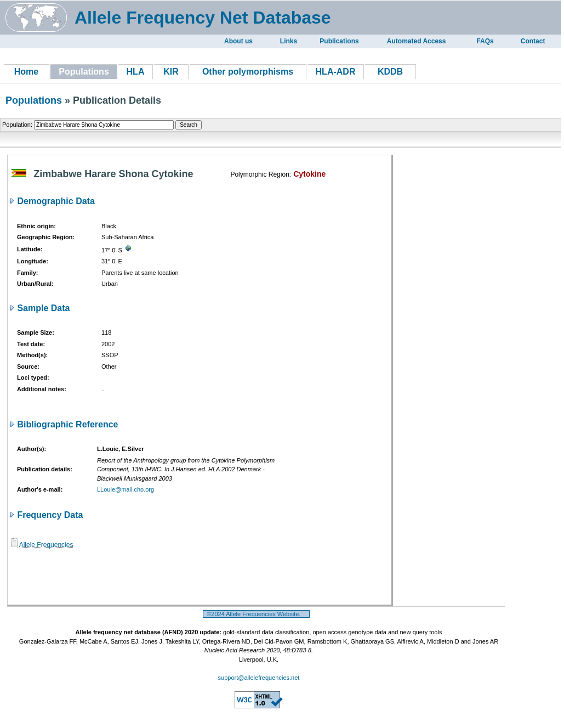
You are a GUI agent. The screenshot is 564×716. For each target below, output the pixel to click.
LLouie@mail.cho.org (125, 489)
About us (238, 41)
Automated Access (416, 41)
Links (288, 41)
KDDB (390, 71)
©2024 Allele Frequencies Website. (256, 614)
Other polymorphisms (247, 71)
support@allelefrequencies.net (259, 677)
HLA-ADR (336, 71)
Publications (339, 41)
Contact (533, 41)
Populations (33, 100)
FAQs (484, 41)
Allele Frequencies (42, 545)
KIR (171, 71)
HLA (136, 71)
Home (26, 71)
